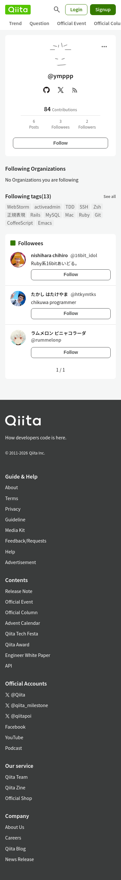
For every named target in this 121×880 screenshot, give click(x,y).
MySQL (52, 214)
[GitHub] (46, 90)
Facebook (15, 726)
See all (110, 196)
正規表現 (16, 214)
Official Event (71, 23)
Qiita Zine (15, 787)
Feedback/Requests (25, 540)
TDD (70, 206)
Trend (15, 23)
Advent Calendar (22, 623)
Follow (60, 143)
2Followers (87, 124)
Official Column (21, 612)
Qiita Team (16, 777)
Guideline (15, 519)
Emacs (45, 223)
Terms (11, 498)
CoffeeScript (20, 223)
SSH (84, 206)
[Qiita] (18, 9)
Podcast (13, 748)
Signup (103, 9)
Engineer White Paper (27, 655)
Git (98, 214)
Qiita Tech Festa (21, 633)
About (11, 487)
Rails (35, 214)
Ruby (84, 214)
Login (76, 9)
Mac (69, 214)
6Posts (34, 124)
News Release (19, 859)
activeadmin (48, 206)
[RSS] (75, 90)
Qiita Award (17, 644)
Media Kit (15, 530)
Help (10, 551)
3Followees (60, 124)
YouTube (14, 737)
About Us (14, 827)
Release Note (18, 591)
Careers (13, 837)
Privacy (12, 509)
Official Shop (18, 798)
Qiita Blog (15, 848)
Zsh (97, 206)
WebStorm (18, 206)
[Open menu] (104, 46)
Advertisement (20, 562)
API (8, 665)
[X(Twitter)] (61, 90)
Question (39, 23)
